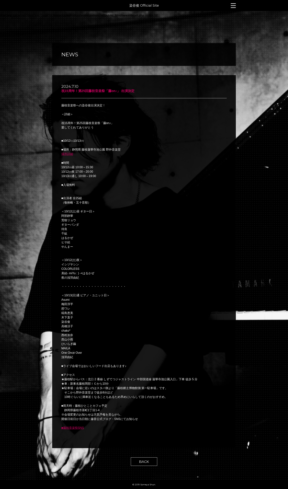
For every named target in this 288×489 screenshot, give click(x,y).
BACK (144, 461)
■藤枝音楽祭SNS (72, 427)
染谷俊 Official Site (144, 5)
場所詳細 (67, 154)
